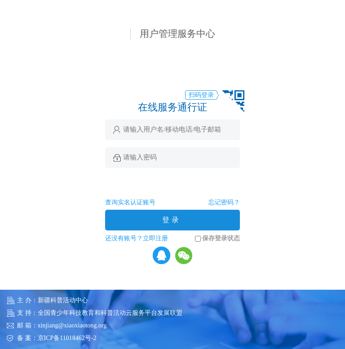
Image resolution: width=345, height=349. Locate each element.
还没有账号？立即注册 (136, 238)
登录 (171, 220)
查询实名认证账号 (130, 202)
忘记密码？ (224, 202)
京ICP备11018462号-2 (67, 338)
